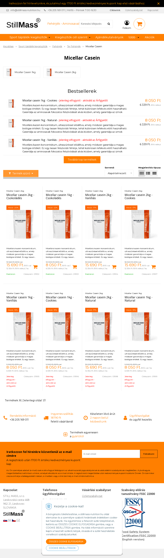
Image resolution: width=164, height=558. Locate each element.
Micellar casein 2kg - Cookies (138, 196)
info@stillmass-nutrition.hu (25, 10)
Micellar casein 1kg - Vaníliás (39, 140)
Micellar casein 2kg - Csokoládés (20, 196)
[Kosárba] (35, 267)
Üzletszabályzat (134, 10)
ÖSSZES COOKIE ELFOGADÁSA (66, 541)
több (134, 37)
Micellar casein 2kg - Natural (99, 298)
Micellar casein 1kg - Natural (39, 120)
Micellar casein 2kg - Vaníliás (99, 196)
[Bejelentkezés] (127, 24)
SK (7, 520)
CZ (16, 520)
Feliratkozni (148, 454)
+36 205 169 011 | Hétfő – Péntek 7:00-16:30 (72, 10)
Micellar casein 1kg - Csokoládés (60, 196)
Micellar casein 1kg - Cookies (39, 100)
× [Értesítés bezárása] (158, 3)
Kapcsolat (153, 10)
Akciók (150, 37)
